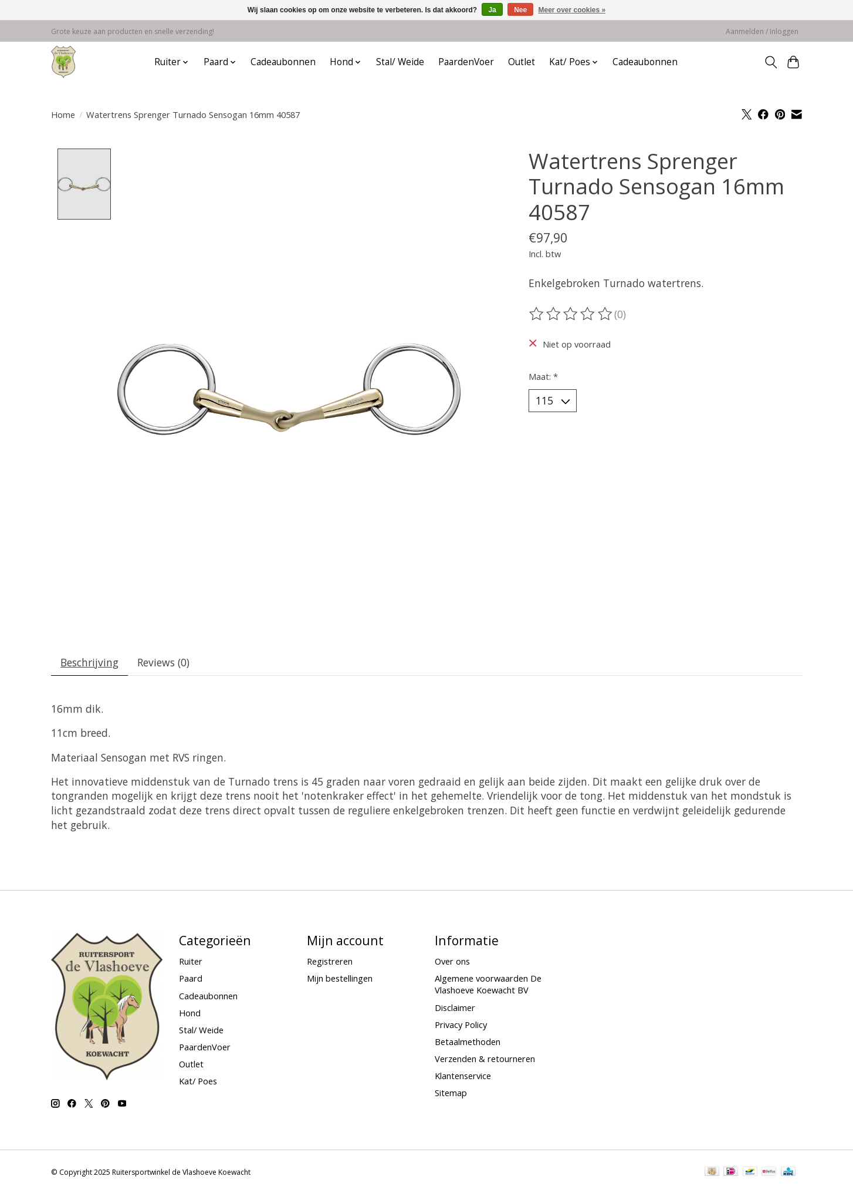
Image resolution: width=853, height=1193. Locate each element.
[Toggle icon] (770, 62)
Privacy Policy (461, 1025)
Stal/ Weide (400, 62)
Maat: (543, 376)
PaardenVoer (466, 62)
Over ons (452, 962)
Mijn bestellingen (340, 979)
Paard (190, 979)
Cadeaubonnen (283, 62)
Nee (520, 10)
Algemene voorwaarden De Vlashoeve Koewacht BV (488, 985)
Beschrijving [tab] (90, 662)
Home (63, 114)
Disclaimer (455, 1008)
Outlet (521, 62)
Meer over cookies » (572, 10)
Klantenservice (463, 1076)
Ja (492, 10)
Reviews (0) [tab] (164, 662)
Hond (190, 1013)
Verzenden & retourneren (485, 1059)
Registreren (330, 962)
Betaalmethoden (467, 1042)
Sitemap (451, 1093)
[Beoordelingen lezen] (571, 314)
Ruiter (190, 962)
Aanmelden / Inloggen (762, 31)
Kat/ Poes (198, 1081)
